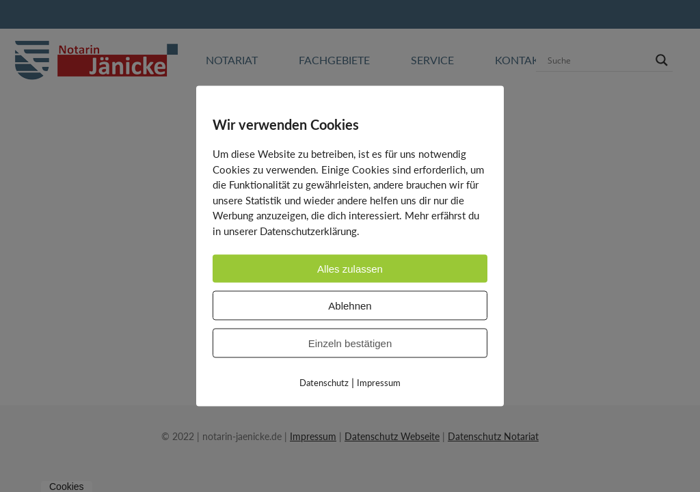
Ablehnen (349, 306)
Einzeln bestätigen (350, 343)
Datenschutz (324, 382)
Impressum (379, 382)
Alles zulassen (350, 269)
